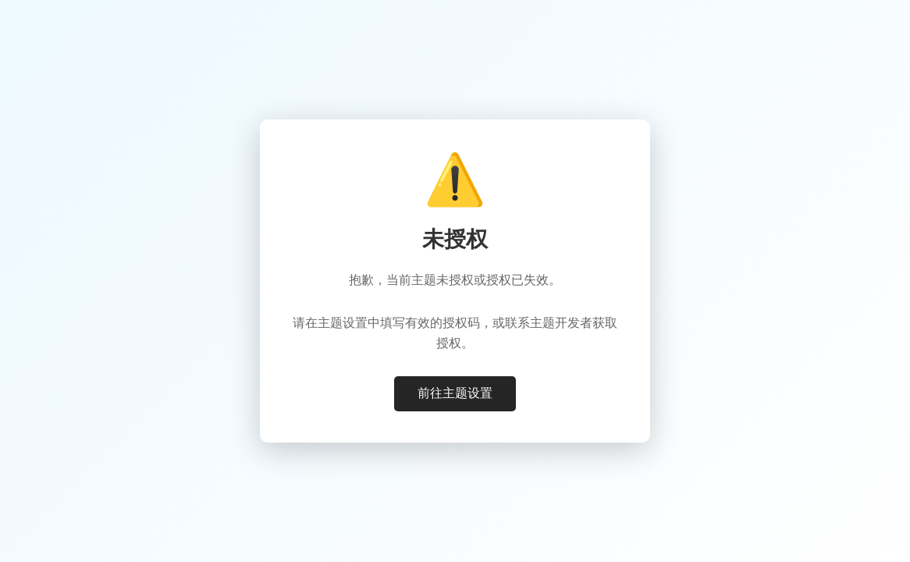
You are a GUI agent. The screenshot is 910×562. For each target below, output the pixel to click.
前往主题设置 (455, 393)
